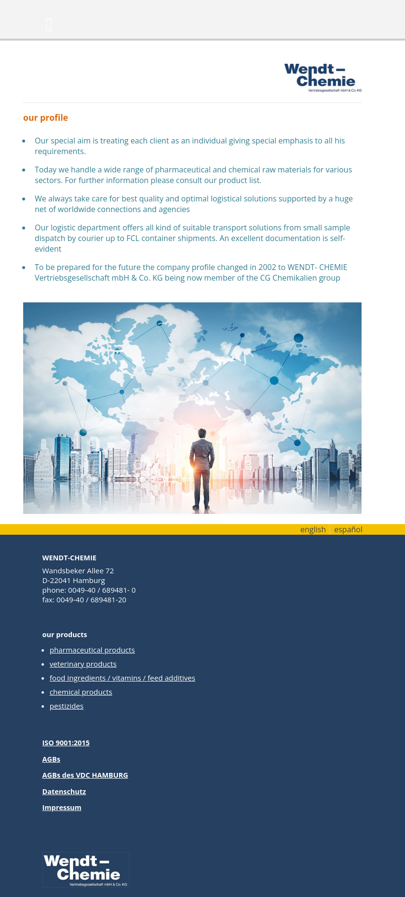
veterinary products (83, 664)
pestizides (67, 706)
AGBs (51, 759)
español (348, 529)
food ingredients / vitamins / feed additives (123, 678)
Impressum (62, 807)
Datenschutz (64, 791)
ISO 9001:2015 (66, 742)
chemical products (81, 692)
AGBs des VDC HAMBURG (85, 775)
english (313, 529)
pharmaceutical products (92, 650)
